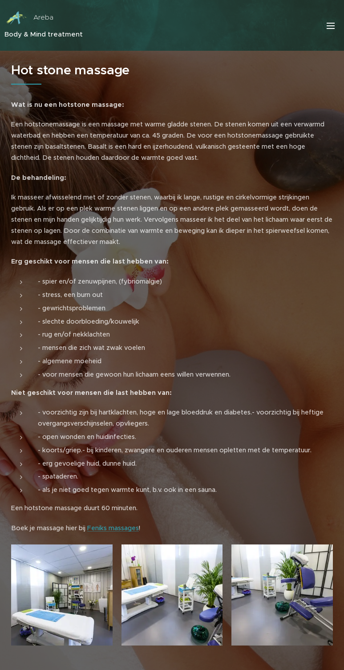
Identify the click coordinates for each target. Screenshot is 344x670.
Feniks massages (113, 528)
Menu (331, 25)
